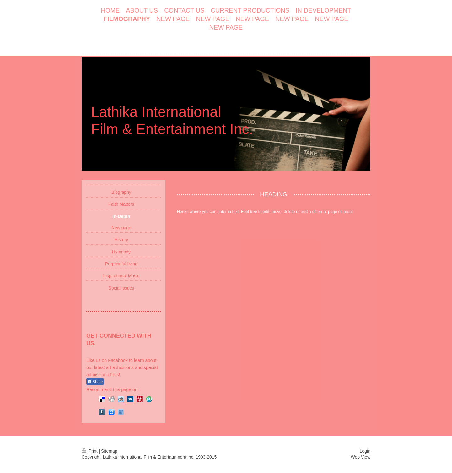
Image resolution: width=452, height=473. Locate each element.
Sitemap (109, 451)
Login (365, 451)
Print (90, 451)
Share (95, 382)
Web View (360, 456)
